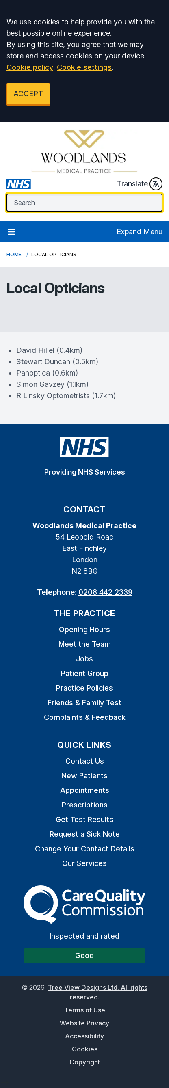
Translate (139, 183)
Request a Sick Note (85, 834)
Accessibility (84, 1036)
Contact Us (84, 761)
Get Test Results (84, 819)
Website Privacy (84, 1023)
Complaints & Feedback (85, 717)
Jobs (84, 658)
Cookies (85, 1049)
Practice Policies (84, 688)
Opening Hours (84, 629)
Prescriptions (85, 805)
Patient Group (84, 673)
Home (14, 254)
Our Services (84, 863)
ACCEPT (28, 93)
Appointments (84, 790)
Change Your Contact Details (84, 848)
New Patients (84, 775)
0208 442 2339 (105, 592)
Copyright (84, 1062)
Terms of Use (84, 1010)
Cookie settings (84, 67)
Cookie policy (29, 67)
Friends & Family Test (84, 702)
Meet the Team (84, 644)
